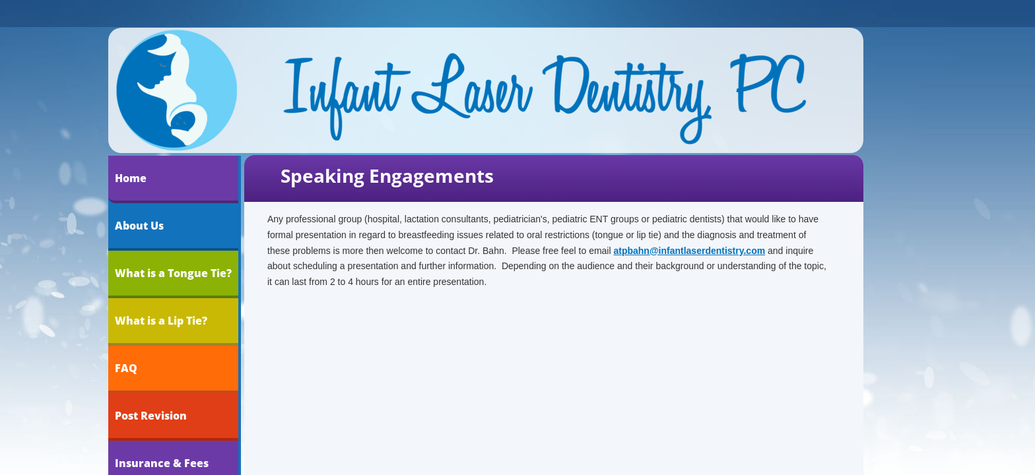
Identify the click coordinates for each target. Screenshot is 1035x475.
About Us (139, 225)
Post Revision (151, 415)
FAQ (126, 368)
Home (131, 178)
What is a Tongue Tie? (173, 273)
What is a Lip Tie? (161, 320)
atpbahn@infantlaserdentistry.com (689, 250)
